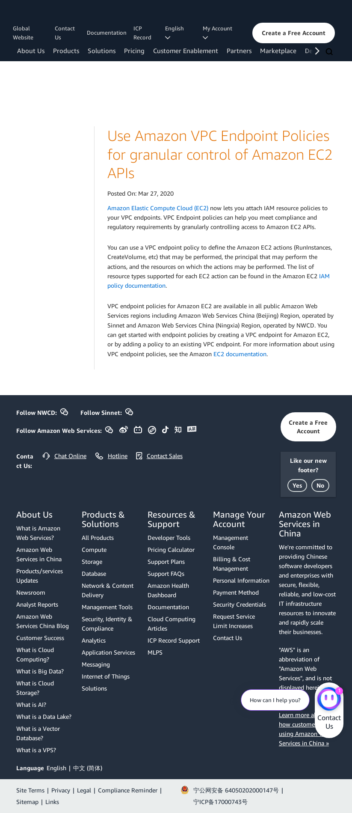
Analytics (94, 640)
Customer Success (40, 637)
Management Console (230, 542)
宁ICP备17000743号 (220, 801)
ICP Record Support (174, 640)
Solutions (101, 50)
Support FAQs (166, 573)
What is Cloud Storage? (35, 687)
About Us (30, 50)
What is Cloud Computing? (35, 654)
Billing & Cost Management (231, 563)
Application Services (108, 652)
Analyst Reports (37, 604)
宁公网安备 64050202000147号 (236, 790)
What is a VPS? (36, 749)
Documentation (107, 32)
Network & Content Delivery (107, 590)
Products (66, 50)
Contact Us (65, 33)
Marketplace (278, 50)
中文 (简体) (87, 767)
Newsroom (30, 592)
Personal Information (241, 580)
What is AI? (31, 704)
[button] (293, 33)
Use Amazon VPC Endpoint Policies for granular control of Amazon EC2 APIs (220, 154)
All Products (98, 537)
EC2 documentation (239, 353)
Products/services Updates (39, 575)
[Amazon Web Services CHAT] (329, 699)
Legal (84, 790)
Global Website (23, 33)
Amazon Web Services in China (39, 554)
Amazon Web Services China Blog (42, 621)
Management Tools (107, 606)
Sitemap (27, 801)
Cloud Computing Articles (171, 623)
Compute (94, 549)
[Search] (330, 52)
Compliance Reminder (127, 790)
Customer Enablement (185, 50)
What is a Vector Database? (38, 733)
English (56, 767)
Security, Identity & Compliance (107, 623)
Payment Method (236, 592)
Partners (239, 50)
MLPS (155, 652)
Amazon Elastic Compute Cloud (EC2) (157, 207)
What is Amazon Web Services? (38, 532)
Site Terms (30, 790)
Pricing (134, 50)
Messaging (96, 664)
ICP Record (142, 33)
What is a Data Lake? (43, 716)
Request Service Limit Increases (234, 621)
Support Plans (166, 561)
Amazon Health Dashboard (168, 590)
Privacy (60, 790)
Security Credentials (239, 604)
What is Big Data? (40, 671)
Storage (92, 561)
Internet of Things (106, 676)
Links (52, 801)
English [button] (175, 32)
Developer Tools (169, 537)
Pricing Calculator (171, 549)
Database (94, 573)
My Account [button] (219, 32)
